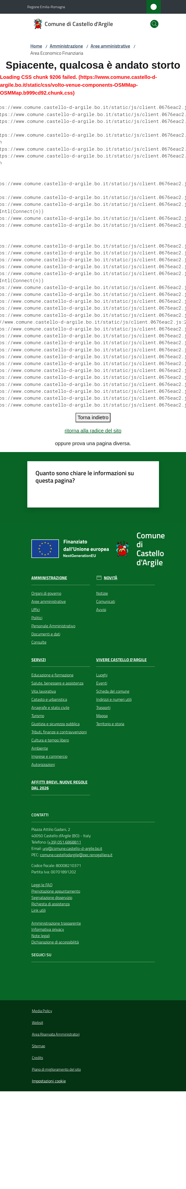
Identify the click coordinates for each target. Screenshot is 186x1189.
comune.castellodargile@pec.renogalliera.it (76, 855)
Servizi (38, 660)
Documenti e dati (45, 634)
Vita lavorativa (43, 691)
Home (36, 45)
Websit (37, 1022)
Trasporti (103, 707)
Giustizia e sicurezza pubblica (55, 724)
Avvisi (101, 609)
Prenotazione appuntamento (55, 891)
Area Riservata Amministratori (56, 1034)
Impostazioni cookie (49, 1081)
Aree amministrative (110, 45)
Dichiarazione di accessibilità (55, 942)
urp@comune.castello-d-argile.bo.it (72, 848)
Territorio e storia (110, 724)
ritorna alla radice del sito (93, 430)
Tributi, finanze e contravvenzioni (59, 732)
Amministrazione (66, 45)
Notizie (102, 593)
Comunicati (105, 601)
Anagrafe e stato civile (50, 707)
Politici (36, 618)
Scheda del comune (112, 691)
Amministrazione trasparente (56, 923)
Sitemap (38, 1046)
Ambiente (39, 748)
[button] (154, 23)
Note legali (40, 936)
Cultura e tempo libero (50, 740)
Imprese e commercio (49, 756)
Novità (110, 578)
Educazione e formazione (52, 675)
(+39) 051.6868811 (64, 842)
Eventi (101, 683)
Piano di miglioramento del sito (56, 1069)
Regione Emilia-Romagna (46, 6)
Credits (37, 1058)
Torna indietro (93, 417)
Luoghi (101, 675)
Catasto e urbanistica (49, 699)
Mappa (102, 716)
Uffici (35, 609)
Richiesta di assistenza (50, 904)
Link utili (38, 910)
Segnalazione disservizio (51, 897)
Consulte (38, 642)
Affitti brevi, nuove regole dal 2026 (59, 785)
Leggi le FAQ (42, 885)
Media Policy (42, 1011)
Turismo (37, 716)
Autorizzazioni (43, 764)
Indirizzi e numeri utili (114, 699)
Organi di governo (46, 593)
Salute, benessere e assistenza (57, 683)
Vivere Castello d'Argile (121, 660)
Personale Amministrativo (53, 626)
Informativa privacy (47, 929)
